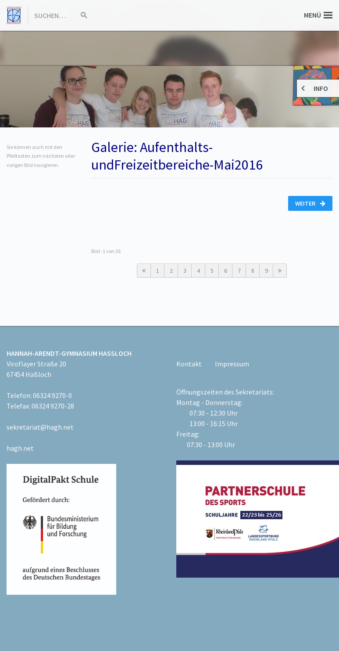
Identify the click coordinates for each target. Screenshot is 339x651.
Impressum (232, 363)
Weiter (310, 203)
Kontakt (189, 363)
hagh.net (20, 448)
